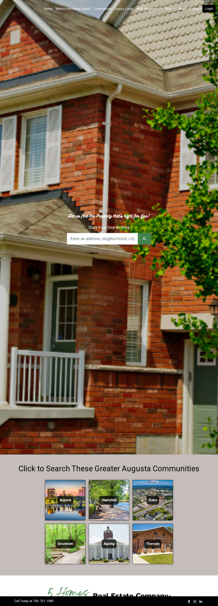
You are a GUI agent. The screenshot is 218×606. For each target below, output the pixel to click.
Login (209, 9)
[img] (189, 601)
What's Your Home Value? (73, 9)
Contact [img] (195, 9)
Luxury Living (124, 9)
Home (48, 9)
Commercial (103, 9)
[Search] (102, 239)
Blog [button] (169, 9)
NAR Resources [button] (148, 9)
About (182, 9)
